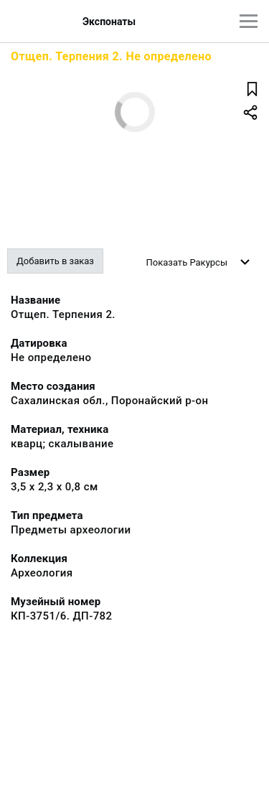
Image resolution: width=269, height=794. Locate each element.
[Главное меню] (248, 21)
